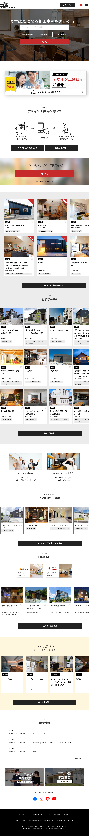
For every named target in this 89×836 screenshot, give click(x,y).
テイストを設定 (28, 35)
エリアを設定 (60, 35)
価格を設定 (44, 35)
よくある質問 (56, 814)
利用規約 (59, 820)
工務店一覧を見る (50, 626)
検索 (44, 41)
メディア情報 (46, 814)
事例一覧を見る (50, 433)
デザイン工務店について (27, 148)
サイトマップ (69, 820)
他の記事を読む (44, 702)
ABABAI (65, 826)
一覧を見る (78, 758)
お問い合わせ (21, 820)
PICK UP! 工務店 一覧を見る (50, 543)
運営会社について (68, 814)
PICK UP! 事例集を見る (53, 285)
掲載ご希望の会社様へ (34, 820)
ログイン (44, 173)
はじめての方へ (61, 148)
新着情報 (36, 814)
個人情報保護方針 (49, 820)
